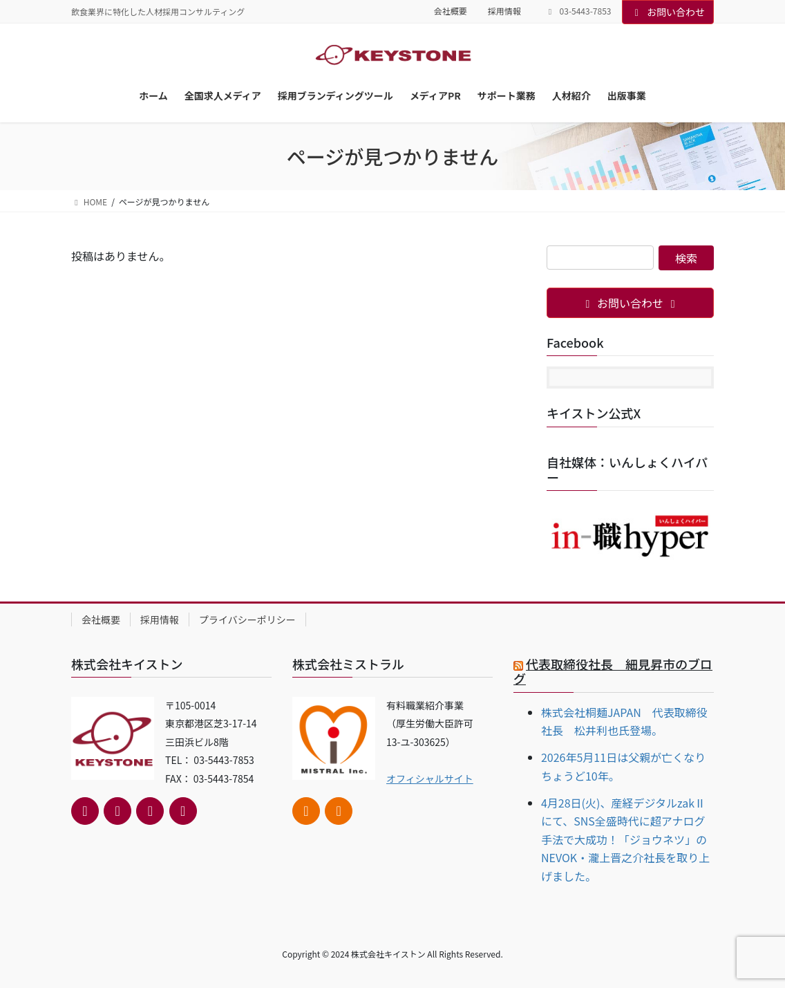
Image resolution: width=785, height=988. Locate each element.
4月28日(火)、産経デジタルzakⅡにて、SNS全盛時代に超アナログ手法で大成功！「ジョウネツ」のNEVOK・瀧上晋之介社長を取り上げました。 (625, 839)
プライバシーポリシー (247, 619)
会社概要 (450, 11)
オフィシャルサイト (429, 778)
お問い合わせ (668, 12)
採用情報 (504, 11)
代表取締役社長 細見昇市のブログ (612, 671)
